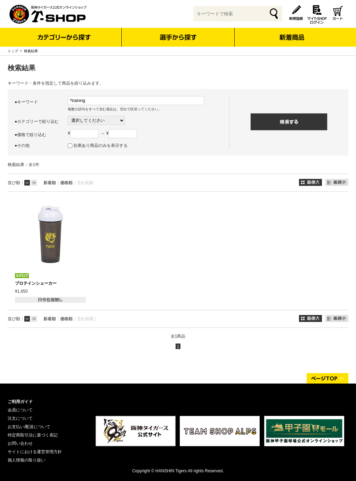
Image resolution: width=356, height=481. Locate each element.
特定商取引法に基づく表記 (33, 435)
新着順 (49, 182)
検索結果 (31, 51)
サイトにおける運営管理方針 (35, 451)
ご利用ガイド (20, 401)
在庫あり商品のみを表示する (100, 145)
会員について (20, 410)
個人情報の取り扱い (26, 460)
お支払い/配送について (29, 426)
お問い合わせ (20, 443)
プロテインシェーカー (36, 283)
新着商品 (291, 32)
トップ (13, 51)
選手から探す (178, 37)
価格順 (66, 182)
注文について (20, 418)
